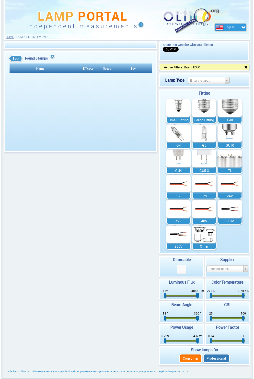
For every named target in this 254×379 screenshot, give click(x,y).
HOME (10, 37)
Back (14, 58)
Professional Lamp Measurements (80, 371)
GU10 (230, 145)
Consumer (190, 358)
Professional (216, 358)
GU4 (178, 170)
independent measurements (82, 26)
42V (178, 221)
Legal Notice (165, 371)
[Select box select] (209, 80)
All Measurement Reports (45, 371)
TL (230, 170)
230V (178, 246)
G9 (204, 145)
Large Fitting (204, 120)
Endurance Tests (109, 371)
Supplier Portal (148, 371)
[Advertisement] (81, 45)
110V (230, 221)
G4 (178, 145)
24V (230, 195)
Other (204, 246)
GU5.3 (204, 170)
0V (178, 195)
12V (204, 195)
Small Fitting (179, 120)
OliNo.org (25, 371)
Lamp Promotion (129, 371)
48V (204, 221)
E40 (230, 120)
